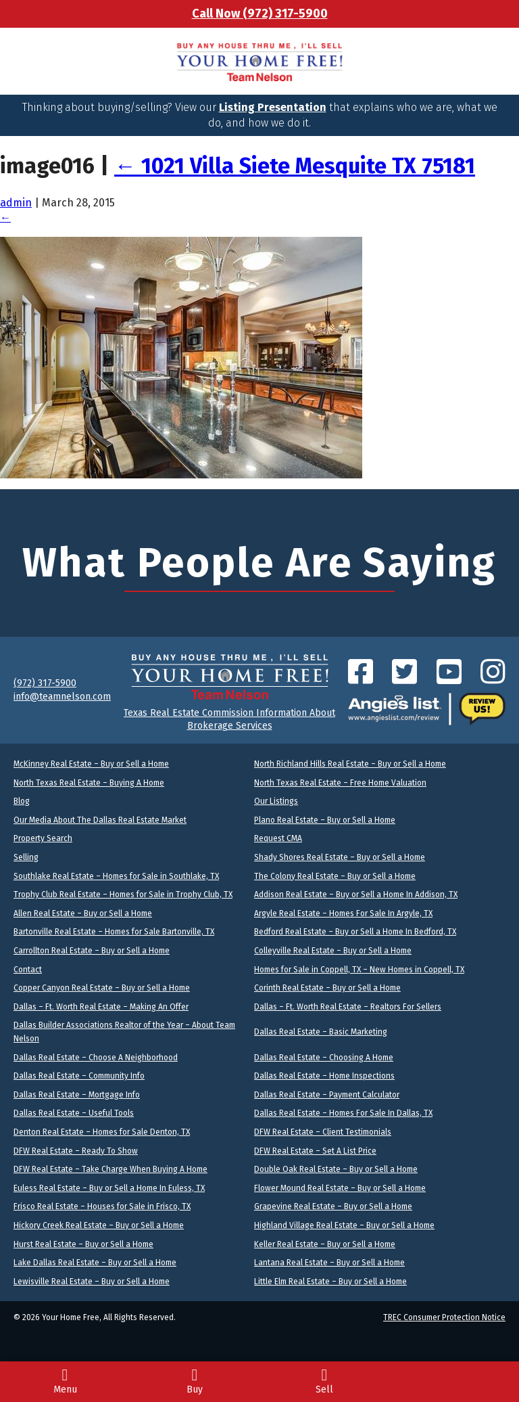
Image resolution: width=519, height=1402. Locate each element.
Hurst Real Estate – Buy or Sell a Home (83, 1244)
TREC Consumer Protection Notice (444, 1317)
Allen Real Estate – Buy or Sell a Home (83, 913)
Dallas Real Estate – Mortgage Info (77, 1095)
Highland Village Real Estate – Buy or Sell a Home (344, 1225)
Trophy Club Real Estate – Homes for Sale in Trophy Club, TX (123, 894)
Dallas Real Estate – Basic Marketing (320, 1032)
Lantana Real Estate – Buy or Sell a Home (329, 1262)
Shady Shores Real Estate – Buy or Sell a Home (339, 857)
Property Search (43, 838)
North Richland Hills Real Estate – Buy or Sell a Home (350, 764)
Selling (26, 857)
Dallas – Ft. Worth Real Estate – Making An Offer (101, 1007)
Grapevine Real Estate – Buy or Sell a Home (333, 1206)
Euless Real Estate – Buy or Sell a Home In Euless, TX (109, 1188)
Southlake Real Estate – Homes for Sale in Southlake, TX (116, 876)
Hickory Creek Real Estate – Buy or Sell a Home (99, 1225)
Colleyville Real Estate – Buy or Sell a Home (333, 950)
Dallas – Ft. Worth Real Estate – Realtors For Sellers (347, 1007)
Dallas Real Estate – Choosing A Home (323, 1057)
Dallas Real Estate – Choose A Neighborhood (96, 1057)
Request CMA (278, 838)
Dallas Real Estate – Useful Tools (74, 1113)
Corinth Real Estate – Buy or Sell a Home (327, 988)
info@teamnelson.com (62, 696)
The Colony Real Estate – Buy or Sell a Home (335, 876)
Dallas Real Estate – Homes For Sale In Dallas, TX (343, 1113)
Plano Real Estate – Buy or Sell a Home (324, 820)
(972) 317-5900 (45, 683)
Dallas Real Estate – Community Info (79, 1076)
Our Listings (276, 801)
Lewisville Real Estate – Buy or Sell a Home (92, 1281)
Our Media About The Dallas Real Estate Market (100, 820)
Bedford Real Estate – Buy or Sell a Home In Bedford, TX (355, 931)
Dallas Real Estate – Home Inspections (324, 1076)
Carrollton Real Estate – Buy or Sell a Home (92, 950)
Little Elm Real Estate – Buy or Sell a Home (330, 1281)
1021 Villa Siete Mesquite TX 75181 (294, 166)
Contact (28, 969)
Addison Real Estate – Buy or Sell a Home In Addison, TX (356, 894)
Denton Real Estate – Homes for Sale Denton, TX (102, 1132)
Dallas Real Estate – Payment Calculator (326, 1095)
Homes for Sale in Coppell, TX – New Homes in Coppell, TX (359, 969)
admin (16, 202)
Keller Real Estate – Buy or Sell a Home (324, 1244)
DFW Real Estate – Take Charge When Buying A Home (110, 1169)
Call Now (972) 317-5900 (260, 13)
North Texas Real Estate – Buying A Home (89, 783)
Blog (22, 801)
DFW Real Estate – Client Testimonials (322, 1132)
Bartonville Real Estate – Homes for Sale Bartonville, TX (114, 931)
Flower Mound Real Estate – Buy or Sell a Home (340, 1188)
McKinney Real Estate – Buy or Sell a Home (91, 764)
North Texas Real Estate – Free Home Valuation (340, 783)
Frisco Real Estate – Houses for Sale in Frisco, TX (102, 1206)
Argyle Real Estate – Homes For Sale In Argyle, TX (343, 913)
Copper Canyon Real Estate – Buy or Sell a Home (102, 988)
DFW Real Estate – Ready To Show (76, 1151)
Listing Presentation (272, 107)
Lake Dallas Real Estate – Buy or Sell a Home (95, 1262)
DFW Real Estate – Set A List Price (315, 1151)
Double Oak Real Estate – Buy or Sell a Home (336, 1169)
